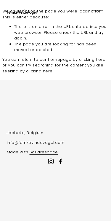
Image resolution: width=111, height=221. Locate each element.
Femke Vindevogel (22, 12)
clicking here (92, 59)
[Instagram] (51, 161)
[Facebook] (60, 161)
